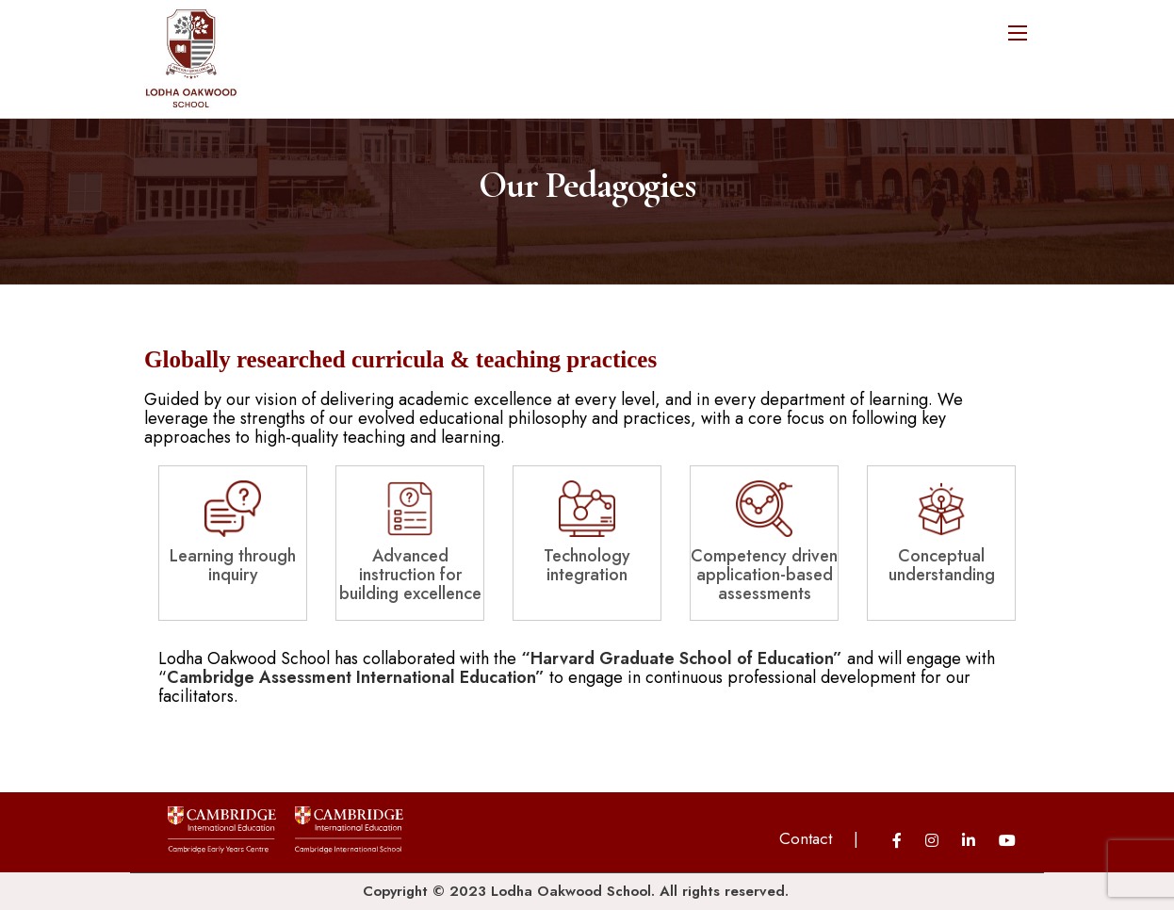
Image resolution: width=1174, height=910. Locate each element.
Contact (805, 838)
